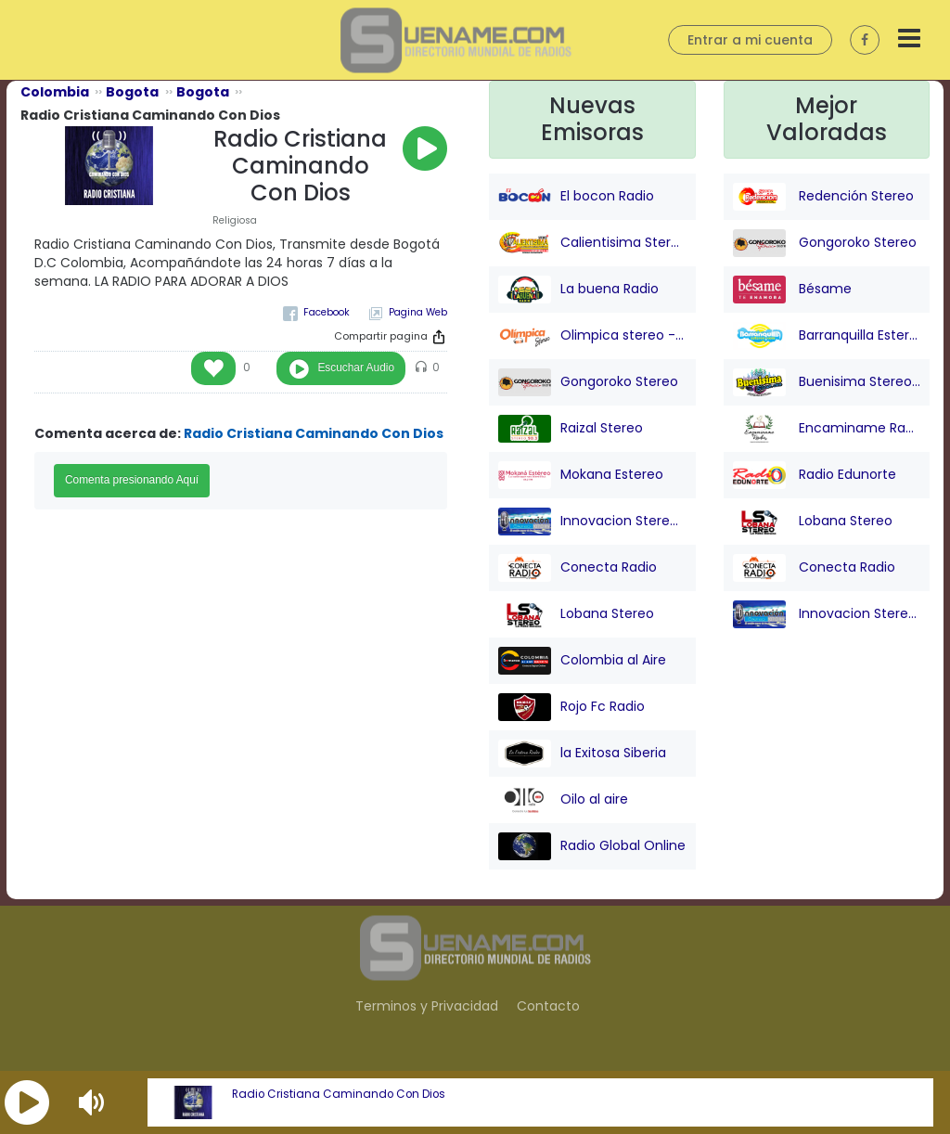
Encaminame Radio (827, 429)
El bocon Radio (576, 197)
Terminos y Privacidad (426, 1006)
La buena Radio (578, 289)
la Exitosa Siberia (582, 753)
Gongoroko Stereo (588, 382)
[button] (27, 1102)
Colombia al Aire (582, 661)
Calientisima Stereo (592, 243)
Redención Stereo (823, 197)
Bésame (792, 289)
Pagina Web (418, 312)
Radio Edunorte (814, 475)
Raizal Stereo (570, 429)
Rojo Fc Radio (571, 707)
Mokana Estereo (580, 475)
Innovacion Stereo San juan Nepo (592, 521)
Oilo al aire (563, 800)
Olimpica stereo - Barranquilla (592, 336)
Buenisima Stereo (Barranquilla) (827, 382)
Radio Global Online (592, 846)
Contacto (548, 1006)
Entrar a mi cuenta (750, 40)
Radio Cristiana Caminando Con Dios (338, 1094)
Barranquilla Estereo (827, 336)
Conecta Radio (577, 568)
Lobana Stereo (576, 614)
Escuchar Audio (355, 367)
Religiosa (234, 220)
